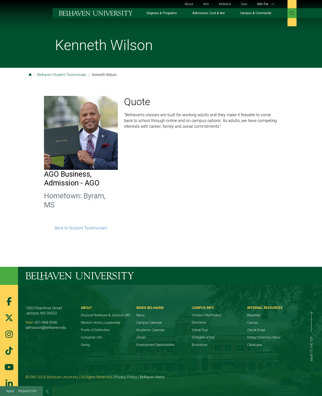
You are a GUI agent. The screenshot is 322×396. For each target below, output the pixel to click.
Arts (206, 4)
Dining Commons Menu (263, 337)
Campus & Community (255, 13)
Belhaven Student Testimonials (61, 75)
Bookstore (199, 345)
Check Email (256, 330)
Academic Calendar (150, 330)
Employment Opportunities (155, 345)
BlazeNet (253, 315)
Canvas (252, 323)
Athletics (225, 4)
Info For (265, 4)
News (140, 315)
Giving (85, 345)
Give (244, 4)
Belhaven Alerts (152, 377)
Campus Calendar (149, 323)
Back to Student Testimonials (81, 228)
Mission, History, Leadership (100, 323)
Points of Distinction (95, 330)
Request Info (27, 391)
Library (141, 337)
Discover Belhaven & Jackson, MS (105, 315)
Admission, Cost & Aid (208, 13)
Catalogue (254, 345)
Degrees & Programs (161, 13)
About (189, 4)
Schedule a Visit (203, 337)
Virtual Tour (200, 330)
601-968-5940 (46, 322)
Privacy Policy (125, 377)
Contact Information (206, 315)
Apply (10, 391)
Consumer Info (91, 337)
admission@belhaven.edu (45, 327)
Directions (199, 323)
